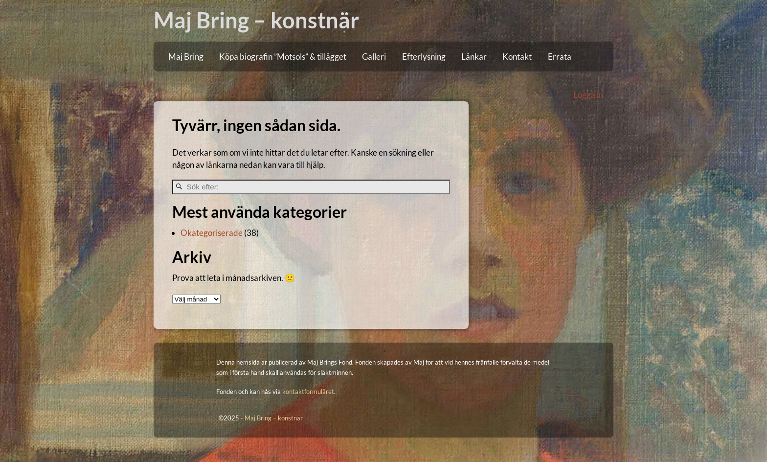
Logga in (588, 95)
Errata (559, 56)
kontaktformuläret (308, 391)
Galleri (374, 56)
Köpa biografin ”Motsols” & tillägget (282, 56)
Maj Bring (185, 56)
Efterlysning (424, 56)
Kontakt (517, 56)
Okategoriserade (211, 233)
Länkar (474, 56)
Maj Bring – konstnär (256, 20)
